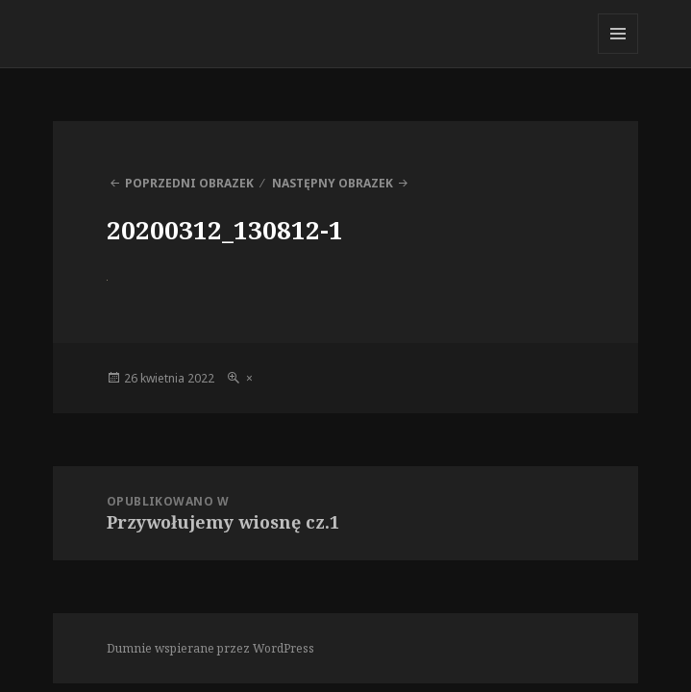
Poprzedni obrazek (189, 183)
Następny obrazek (332, 183)
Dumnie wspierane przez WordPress (210, 648)
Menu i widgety (618, 53)
